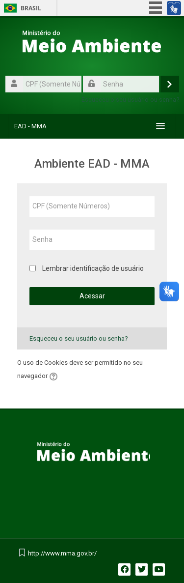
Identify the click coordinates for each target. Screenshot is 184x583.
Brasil (31, 8)
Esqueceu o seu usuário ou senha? (130, 99)
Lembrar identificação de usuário (93, 268)
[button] (55, 376)
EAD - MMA (30, 126)
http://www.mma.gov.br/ (62, 553)
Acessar (92, 296)
